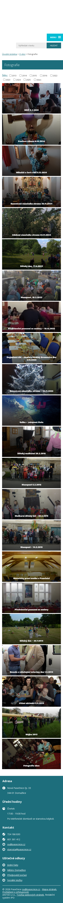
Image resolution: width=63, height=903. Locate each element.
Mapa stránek (49, 889)
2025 (28, 79)
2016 (45, 75)
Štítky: (5, 75)
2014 (24, 75)
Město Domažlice (16, 870)
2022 (55, 75)
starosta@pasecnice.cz (19, 849)
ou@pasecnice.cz (16, 844)
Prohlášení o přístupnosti (15, 892)
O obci (22, 54)
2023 (8, 79)
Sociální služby (14, 880)
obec (38, 79)
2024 (18, 79)
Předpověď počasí (17, 875)
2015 (34, 75)
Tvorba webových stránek (30, 894)
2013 (14, 75)
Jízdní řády (12, 864)
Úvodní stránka (9, 54)
